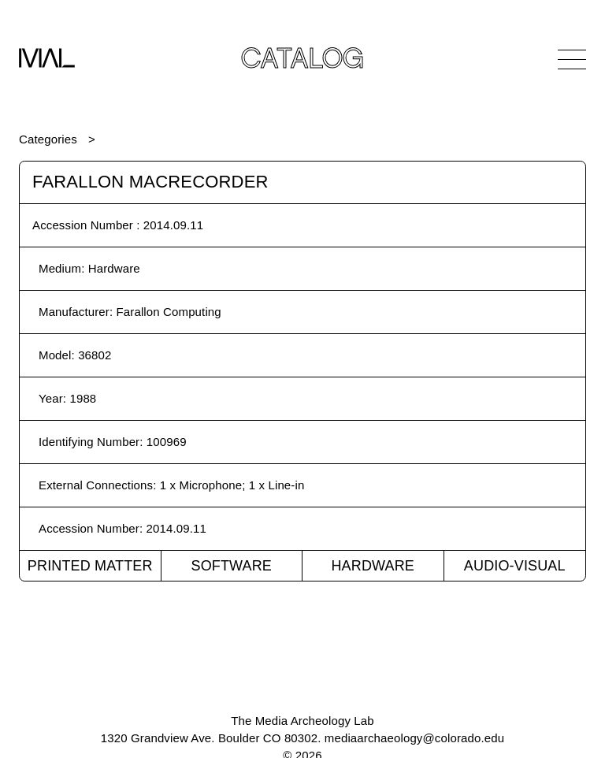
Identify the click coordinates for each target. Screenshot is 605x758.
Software (231, 566)
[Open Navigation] (572, 59)
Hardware (372, 566)
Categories (48, 139)
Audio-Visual (515, 566)
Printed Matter (90, 566)
